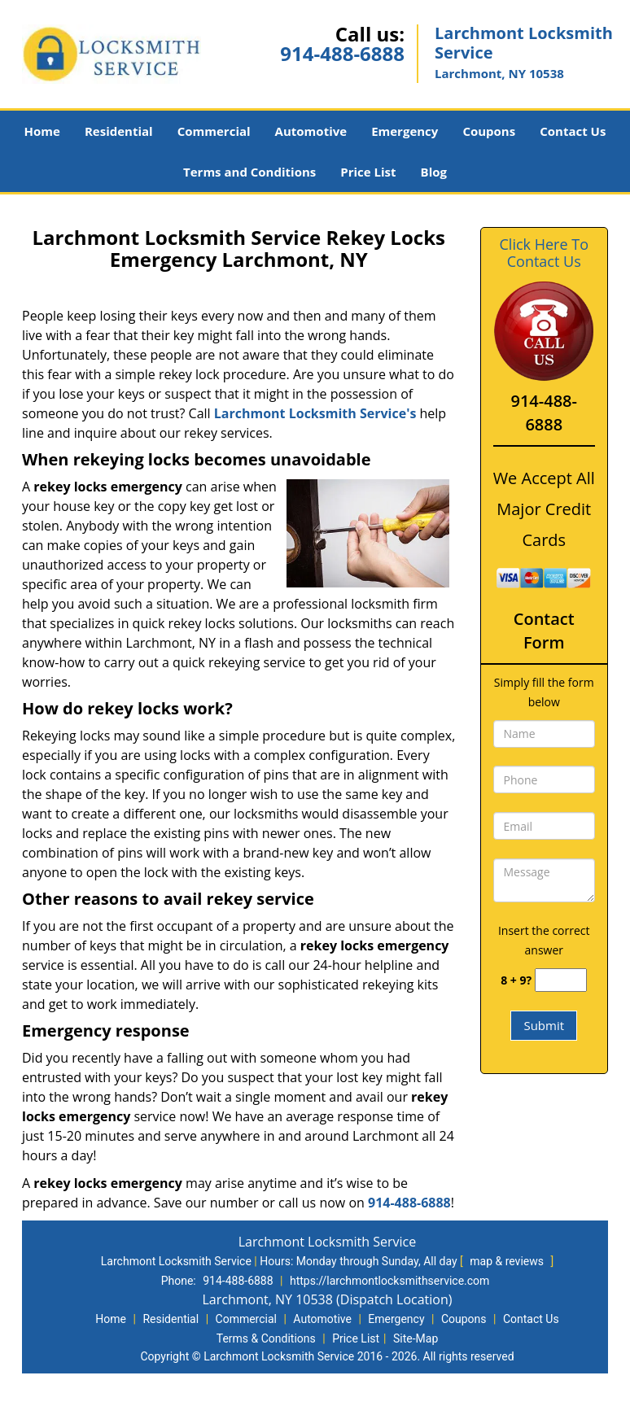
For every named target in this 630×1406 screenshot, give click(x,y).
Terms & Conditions (266, 1338)
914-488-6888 (342, 53)
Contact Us (573, 131)
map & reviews (508, 1261)
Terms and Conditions (249, 172)
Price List (368, 172)
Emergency (404, 131)
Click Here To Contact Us (544, 253)
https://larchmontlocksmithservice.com (389, 1280)
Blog (434, 172)
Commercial (214, 131)
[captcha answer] (561, 980)
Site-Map (415, 1338)
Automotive (311, 131)
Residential (119, 131)
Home (42, 131)
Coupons (488, 131)
